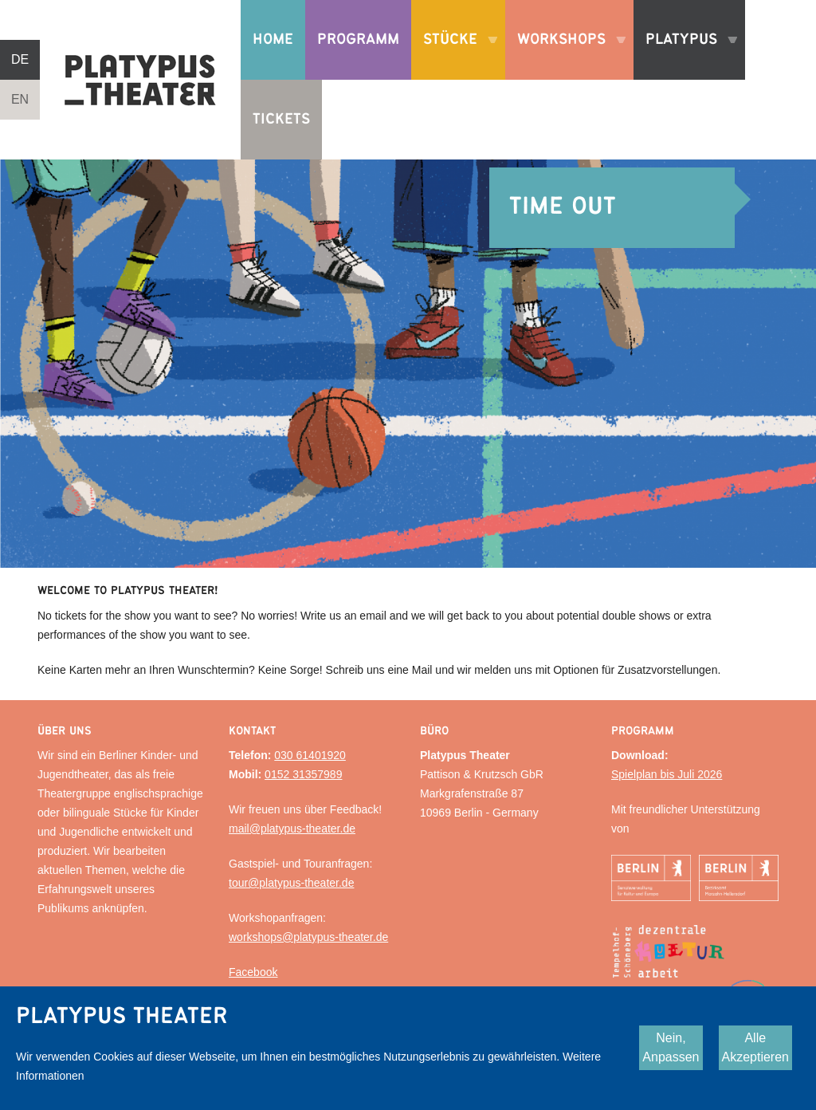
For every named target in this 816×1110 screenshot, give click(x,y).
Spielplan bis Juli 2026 (666, 774)
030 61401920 (310, 755)
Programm (358, 39)
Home (273, 39)
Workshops (565, 56)
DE (20, 59)
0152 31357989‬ (303, 774)
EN (20, 99)
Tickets (281, 119)
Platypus (685, 56)
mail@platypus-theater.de (292, 828)
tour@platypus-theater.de (291, 882)
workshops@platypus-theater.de (308, 937)
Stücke (454, 56)
